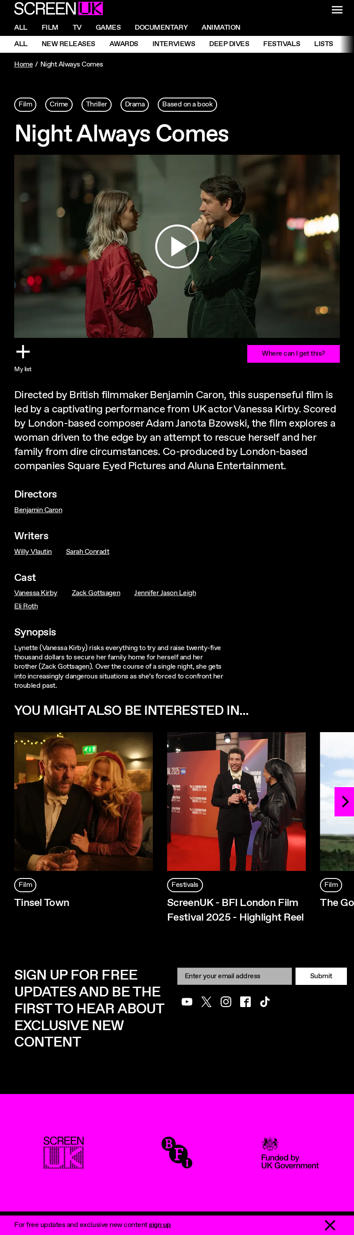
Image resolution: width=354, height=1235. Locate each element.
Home (23, 64)
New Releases (68, 44)
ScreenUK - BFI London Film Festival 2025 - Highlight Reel (235, 910)
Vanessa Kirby (36, 593)
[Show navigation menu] (337, 10)
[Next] (344, 801)
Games (108, 27)
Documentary (161, 27)
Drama (135, 104)
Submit (321, 976)
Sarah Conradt (87, 552)
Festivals (281, 44)
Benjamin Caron (38, 510)
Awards (123, 44)
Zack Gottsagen (96, 593)
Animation (221, 27)
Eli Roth (26, 606)
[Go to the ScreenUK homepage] (58, 10)
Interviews (173, 44)
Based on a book (187, 104)
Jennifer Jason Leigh (165, 593)
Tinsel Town (41, 903)
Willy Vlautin (33, 552)
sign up (160, 1225)
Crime (59, 104)
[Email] (234, 976)
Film (50, 27)
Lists (323, 44)
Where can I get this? (293, 353)
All (20, 27)
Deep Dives (229, 44)
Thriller (96, 104)
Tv (77, 27)
